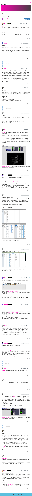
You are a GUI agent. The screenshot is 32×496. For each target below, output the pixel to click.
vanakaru (6, 378)
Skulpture (6, 173)
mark (5, 86)
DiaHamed (6, 429)
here (14, 395)
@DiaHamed (4, 456)
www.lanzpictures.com (6, 165)
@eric (3, 381)
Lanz (5, 128)
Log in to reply (27, 17)
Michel (5, 22)
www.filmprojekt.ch (11, 33)
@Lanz (3, 369)
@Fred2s (4, 24)
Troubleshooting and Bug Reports (11, 17)
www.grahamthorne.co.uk (13, 180)
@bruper (4, 130)
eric (5, 366)
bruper (5, 111)
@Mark (3, 445)
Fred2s (5, 41)
